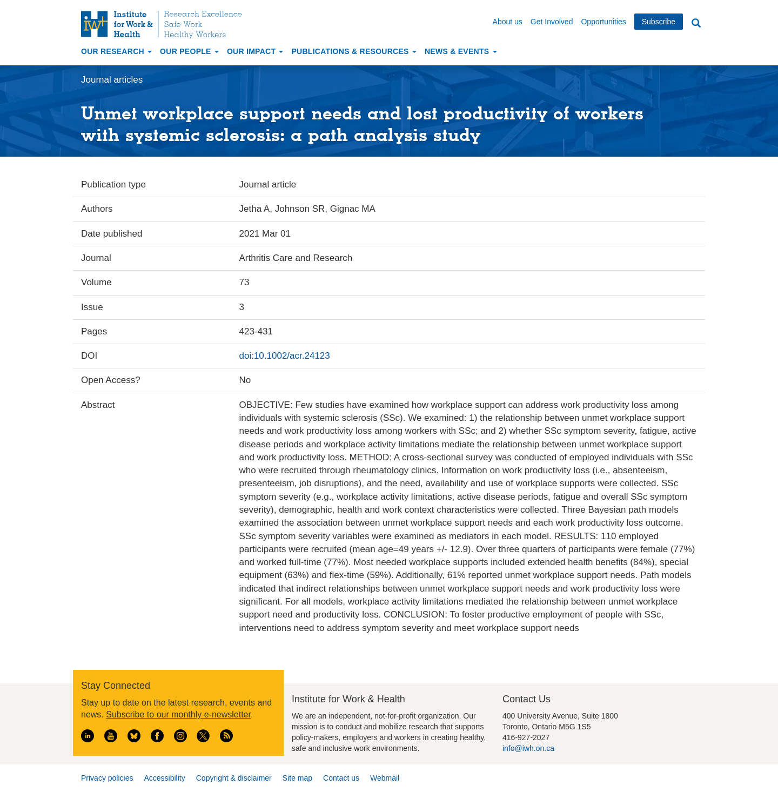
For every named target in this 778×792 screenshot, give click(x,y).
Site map (297, 778)
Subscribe (658, 21)
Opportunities (603, 21)
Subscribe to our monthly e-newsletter (178, 714)
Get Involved (552, 21)
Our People (189, 51)
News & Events (461, 51)
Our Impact (255, 51)
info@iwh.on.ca (528, 748)
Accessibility (164, 778)
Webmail (384, 778)
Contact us (341, 778)
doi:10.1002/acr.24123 (284, 356)
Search (696, 23)
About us (507, 21)
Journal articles (112, 80)
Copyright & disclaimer (234, 778)
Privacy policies (107, 778)
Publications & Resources (353, 51)
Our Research (116, 51)
